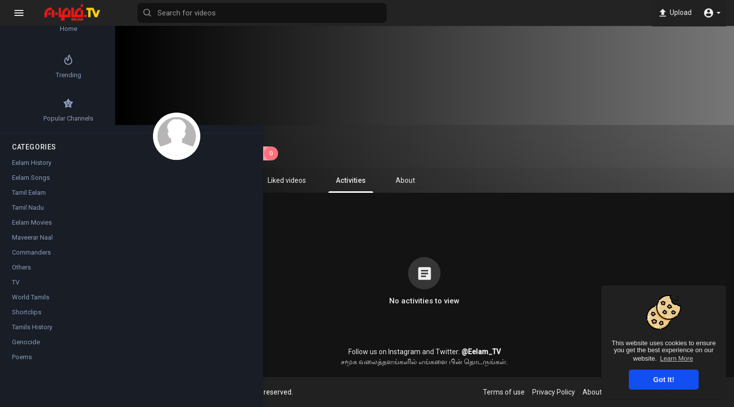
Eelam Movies (32, 228)
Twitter (454, 352)
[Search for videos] (391, 13)
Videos (178, 180)
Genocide (26, 347)
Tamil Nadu (28, 213)
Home (35, 22)
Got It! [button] (663, 380)
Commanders (31, 258)
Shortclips (26, 317)
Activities (358, 184)
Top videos (95, 69)
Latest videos (94, 22)
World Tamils (30, 302)
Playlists (232, 180)
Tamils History (32, 332)
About (413, 180)
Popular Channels (35, 115)
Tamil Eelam (29, 198)
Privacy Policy (560, 392)
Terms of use (511, 392)
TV (15, 287)
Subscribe (255, 153)
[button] (712, 13)
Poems (22, 362)
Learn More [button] (676, 358)
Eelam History (31, 168)
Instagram (412, 352)
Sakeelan (242, 136)
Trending (35, 69)
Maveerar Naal (32, 243)
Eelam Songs (31, 183)
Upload (674, 12)
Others (21, 272)
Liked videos (294, 180)
